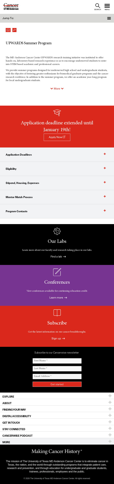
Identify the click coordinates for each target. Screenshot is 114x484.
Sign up (58, 338)
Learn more (58, 297)
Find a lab (58, 256)
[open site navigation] (107, 7)
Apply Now (57, 137)
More (57, 88)
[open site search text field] (97, 7)
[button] (105, 18)
